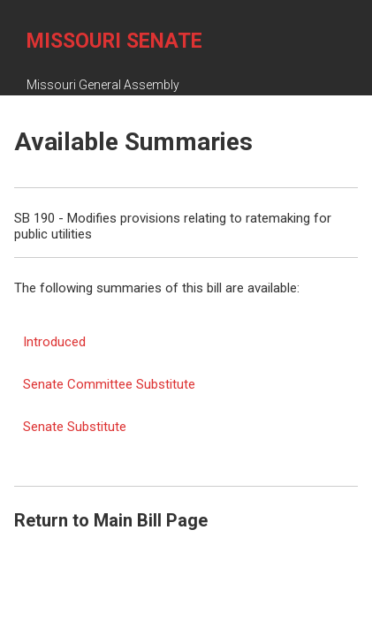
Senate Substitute (74, 427)
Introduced (54, 342)
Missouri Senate (114, 41)
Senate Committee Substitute (109, 384)
